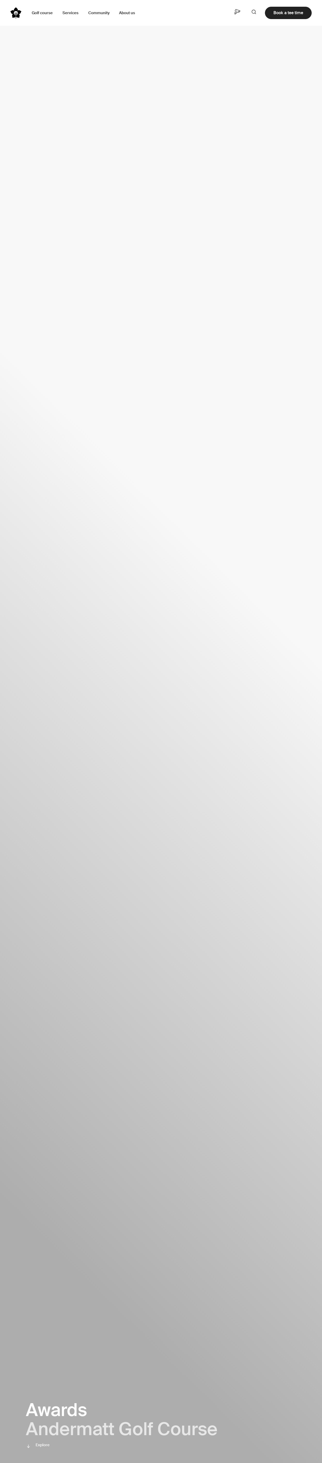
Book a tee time (288, 12)
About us (127, 12)
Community (98, 12)
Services (70, 12)
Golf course (42, 12)
